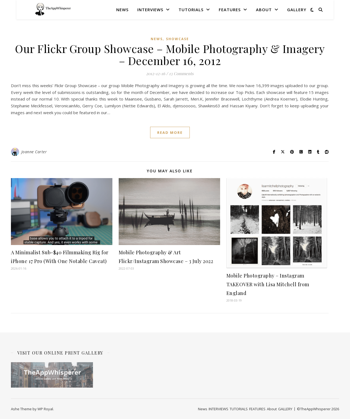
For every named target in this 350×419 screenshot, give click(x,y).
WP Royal (45, 408)
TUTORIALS (191, 9)
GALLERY (296, 9)
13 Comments (181, 73)
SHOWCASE (177, 39)
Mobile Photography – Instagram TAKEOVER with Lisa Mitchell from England (267, 284)
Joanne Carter (34, 151)
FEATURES (230, 9)
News (122, 9)
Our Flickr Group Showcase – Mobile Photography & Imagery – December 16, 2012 (170, 54)
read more (170, 132)
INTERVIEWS (150, 9)
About (264, 9)
